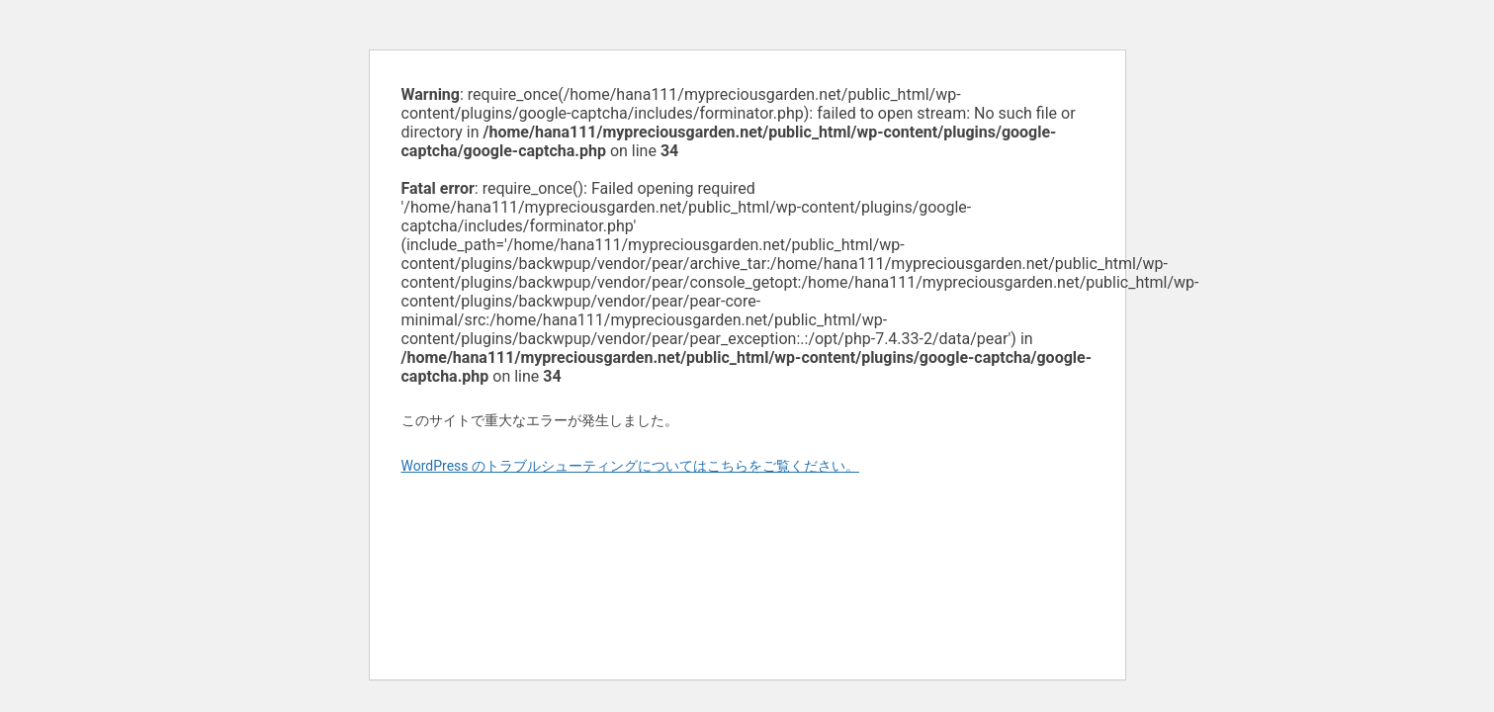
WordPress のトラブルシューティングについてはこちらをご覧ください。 (630, 466)
